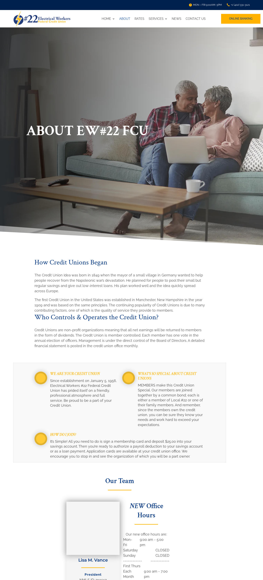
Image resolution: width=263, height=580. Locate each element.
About (124, 19)
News (176, 19)
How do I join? (63, 434)
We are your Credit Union (75, 373)
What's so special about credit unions (167, 376)
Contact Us (196, 19)
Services (156, 19)
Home (106, 19)
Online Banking (240, 18)
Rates (139, 19)
